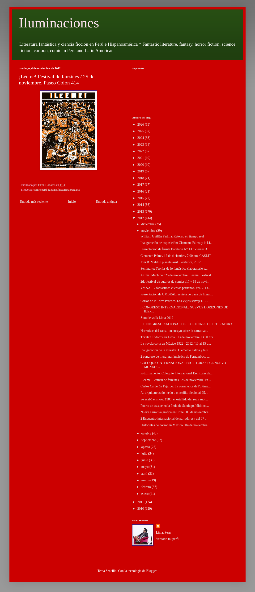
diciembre (148, 224)
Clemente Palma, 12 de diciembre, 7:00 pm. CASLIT (175, 256)
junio (145, 460)
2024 (141, 138)
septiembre (149, 440)
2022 (141, 151)
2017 (141, 184)
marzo (145, 480)
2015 (141, 198)
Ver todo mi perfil (168, 539)
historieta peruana (69, 189)
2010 (141, 508)
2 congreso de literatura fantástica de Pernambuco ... (175, 356)
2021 (141, 158)
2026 (141, 124)
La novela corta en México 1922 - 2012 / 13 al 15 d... (175, 343)
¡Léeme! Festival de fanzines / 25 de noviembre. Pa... (175, 380)
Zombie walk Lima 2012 (156, 318)
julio (144, 453)
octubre (146, 433)
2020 (141, 165)
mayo (145, 467)
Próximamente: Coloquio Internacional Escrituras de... (176, 373)
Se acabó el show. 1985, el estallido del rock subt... (174, 399)
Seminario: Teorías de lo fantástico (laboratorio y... (174, 268)
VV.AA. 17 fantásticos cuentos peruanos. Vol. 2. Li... (175, 288)
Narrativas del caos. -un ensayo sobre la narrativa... (174, 331)
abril (144, 473)
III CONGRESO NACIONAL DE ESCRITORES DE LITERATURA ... (188, 324)
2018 (141, 178)
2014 (141, 204)
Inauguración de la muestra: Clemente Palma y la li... (175, 350)
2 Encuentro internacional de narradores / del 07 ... (173, 418)
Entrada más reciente (34, 201)
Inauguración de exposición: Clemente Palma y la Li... (176, 243)
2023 (141, 144)
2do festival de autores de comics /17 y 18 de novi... (174, 281)
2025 (141, 131)
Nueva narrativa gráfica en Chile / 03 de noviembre (174, 412)
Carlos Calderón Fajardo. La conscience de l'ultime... (175, 386)
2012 (141, 218)
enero (145, 494)
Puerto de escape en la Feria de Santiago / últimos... (174, 406)
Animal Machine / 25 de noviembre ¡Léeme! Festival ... (177, 275)
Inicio (72, 201)
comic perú (40, 189)
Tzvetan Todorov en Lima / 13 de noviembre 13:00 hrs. (177, 337)
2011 (141, 502)
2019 (141, 171)
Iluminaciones (59, 23)
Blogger (151, 571)
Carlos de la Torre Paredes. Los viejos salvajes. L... (174, 301)
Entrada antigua (106, 201)
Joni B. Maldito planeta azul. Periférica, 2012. (170, 262)
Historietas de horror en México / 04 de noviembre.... (175, 425)
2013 (141, 211)
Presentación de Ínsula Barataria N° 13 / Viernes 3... (174, 249)
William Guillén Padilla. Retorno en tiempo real (172, 236)
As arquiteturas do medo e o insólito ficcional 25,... (174, 393)
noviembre (148, 230)
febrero (146, 487)
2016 (141, 191)
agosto (146, 447)
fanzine (52, 189)
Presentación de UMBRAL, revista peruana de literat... (176, 294)
